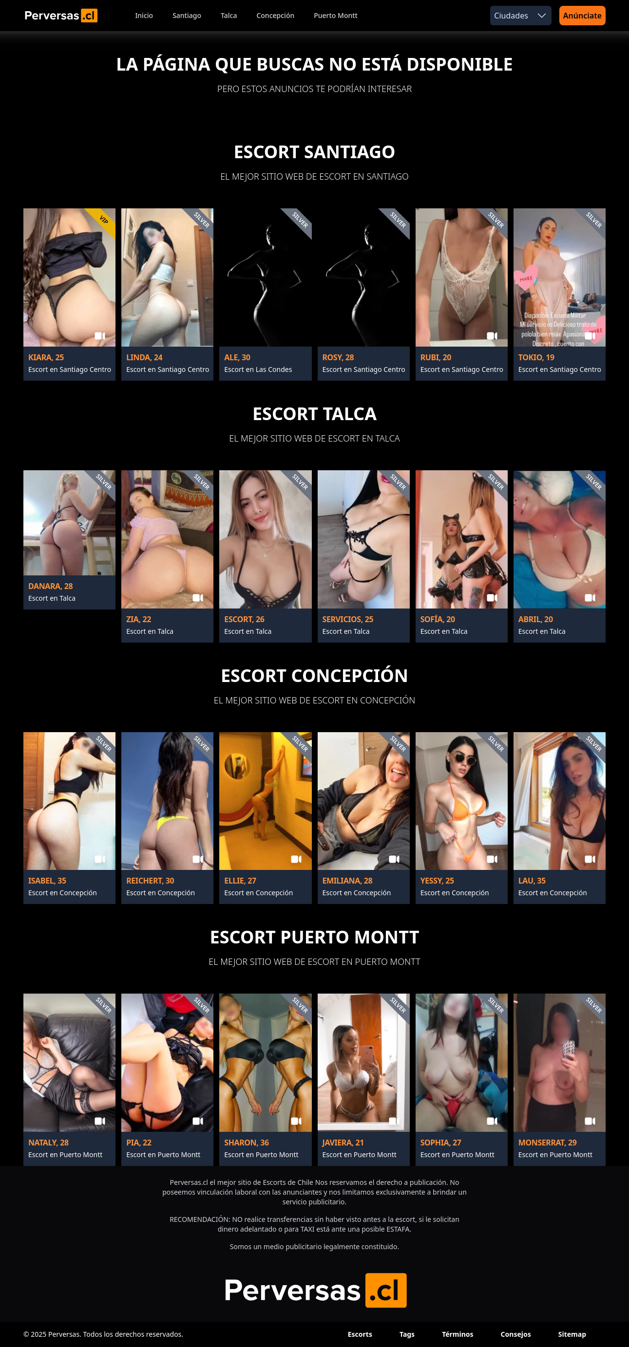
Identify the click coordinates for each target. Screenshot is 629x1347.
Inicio (144, 15)
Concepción (275, 15)
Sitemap (572, 1334)
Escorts (360, 1334)
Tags (407, 1334)
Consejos (516, 1334)
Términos (457, 1334)
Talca (229, 15)
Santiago (186, 15)
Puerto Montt (336, 15)
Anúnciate (582, 15)
